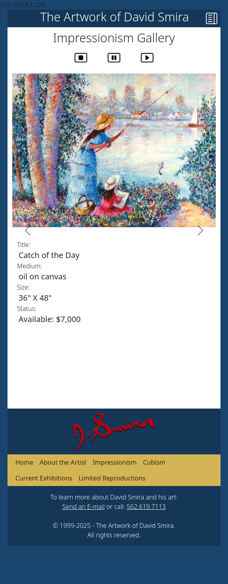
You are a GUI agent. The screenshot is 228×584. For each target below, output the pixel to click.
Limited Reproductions (112, 478)
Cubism (154, 462)
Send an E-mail (83, 506)
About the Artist (63, 462)
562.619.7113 (146, 506)
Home (24, 462)
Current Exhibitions (43, 478)
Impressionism (114, 462)
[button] (213, 20)
